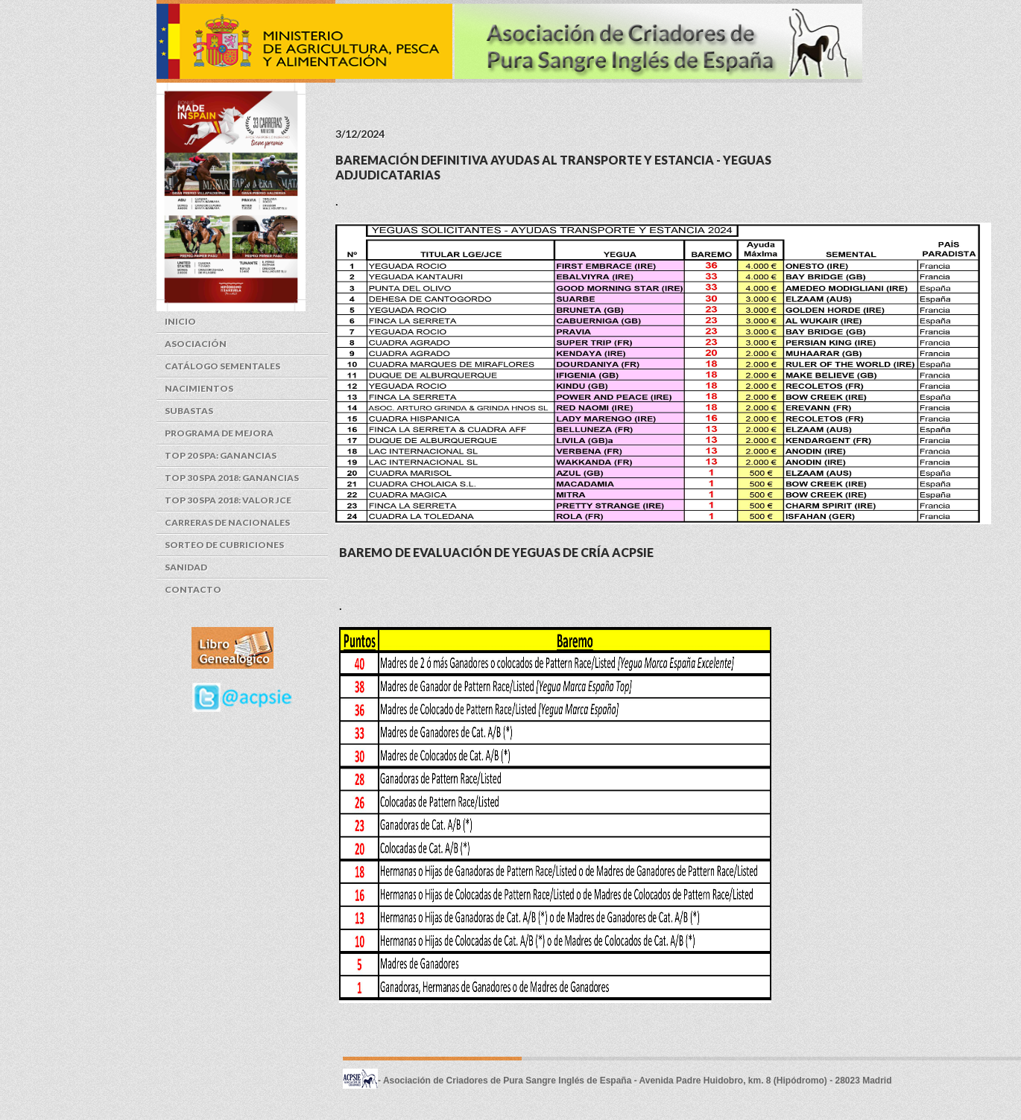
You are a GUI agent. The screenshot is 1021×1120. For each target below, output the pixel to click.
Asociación (196, 343)
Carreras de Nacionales (227, 522)
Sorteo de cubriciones (224, 544)
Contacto (193, 589)
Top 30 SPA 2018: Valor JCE (228, 500)
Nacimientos (199, 388)
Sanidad (186, 567)
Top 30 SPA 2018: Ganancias (232, 477)
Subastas (189, 410)
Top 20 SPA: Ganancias (220, 455)
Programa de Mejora (219, 433)
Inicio (180, 321)
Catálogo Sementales (222, 366)
